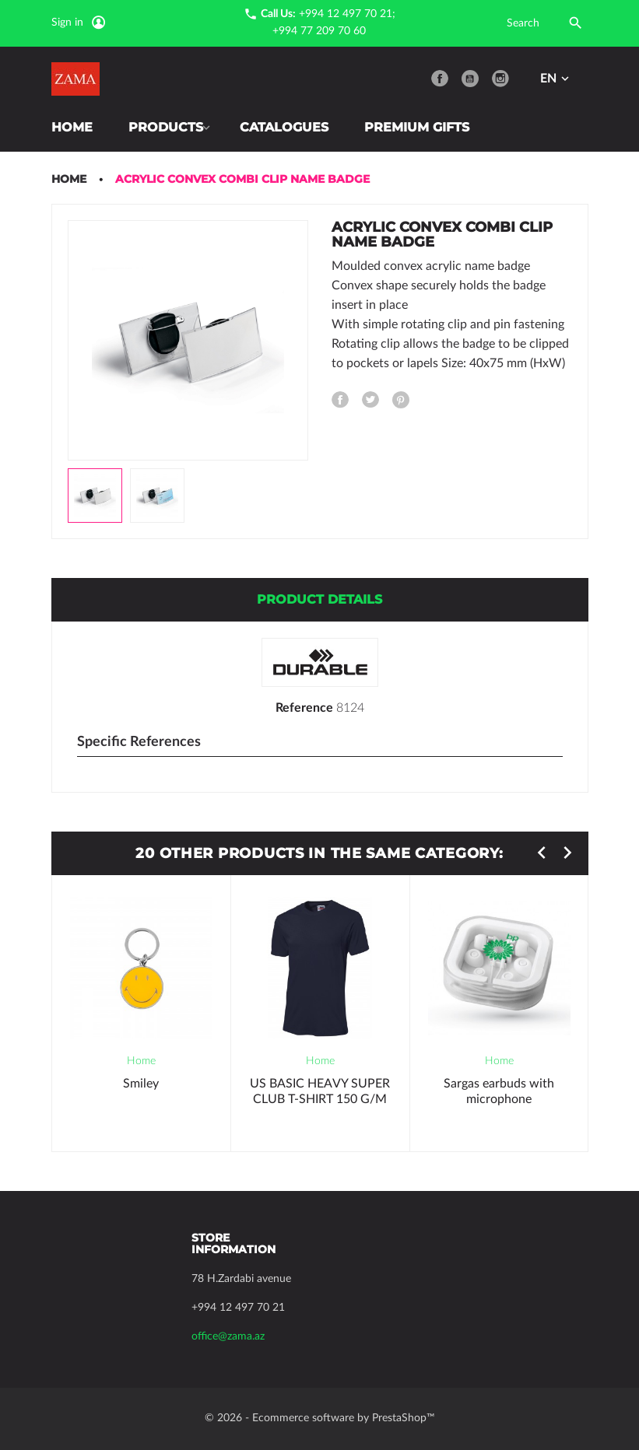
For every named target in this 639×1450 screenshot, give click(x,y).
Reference (304, 708)
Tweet (370, 399)
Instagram (500, 78)
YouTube (470, 78)
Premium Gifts (423, 127)
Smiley (141, 1083)
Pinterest (400, 399)
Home (72, 127)
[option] (95, 495)
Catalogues (290, 127)
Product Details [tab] (319, 599)
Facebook (439, 78)
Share (340, 399)
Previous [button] (541, 852)
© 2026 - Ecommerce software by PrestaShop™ (320, 1418)
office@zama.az (228, 1336)
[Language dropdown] (556, 78)
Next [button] (567, 852)
